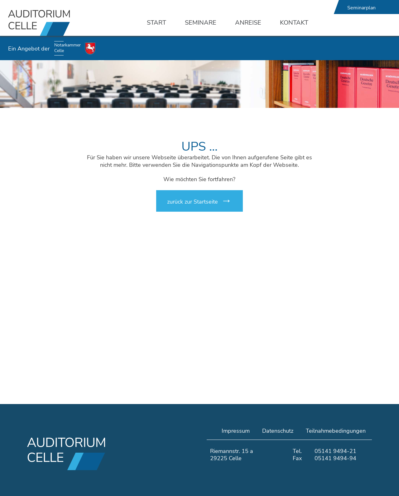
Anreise (248, 22)
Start (156, 22)
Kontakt (294, 22)
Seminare (200, 22)
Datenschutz (277, 431)
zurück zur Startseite (192, 201)
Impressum (236, 431)
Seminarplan (361, 7)
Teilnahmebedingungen (336, 431)
